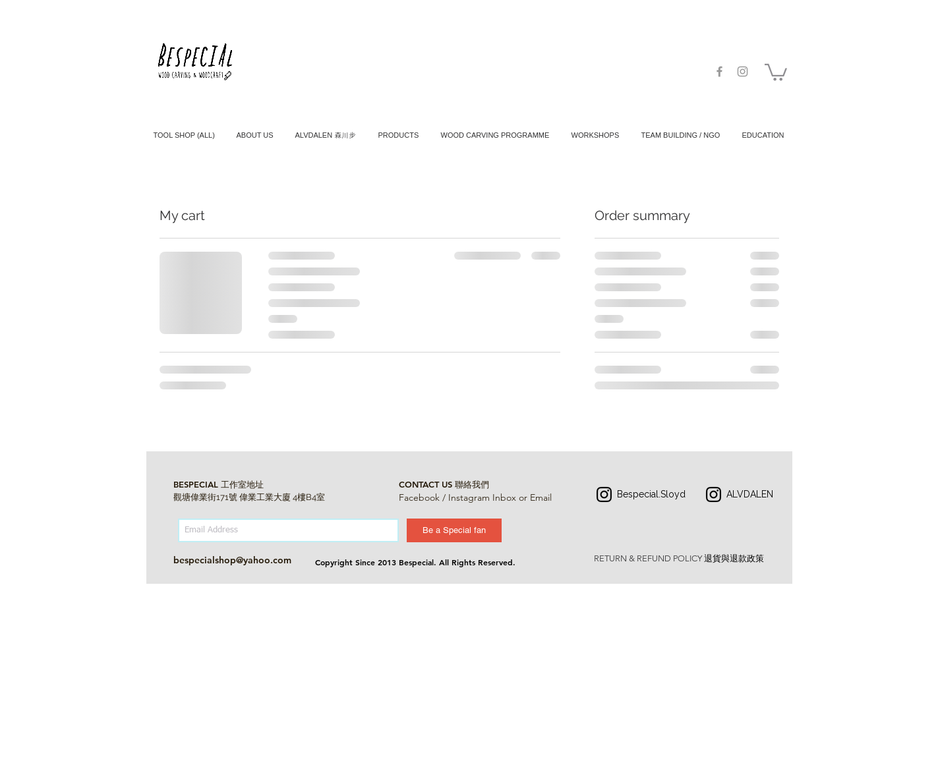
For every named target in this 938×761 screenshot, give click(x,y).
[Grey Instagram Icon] (742, 71)
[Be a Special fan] (454, 530)
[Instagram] (604, 494)
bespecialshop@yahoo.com (232, 560)
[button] (776, 71)
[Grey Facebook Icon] (719, 71)
